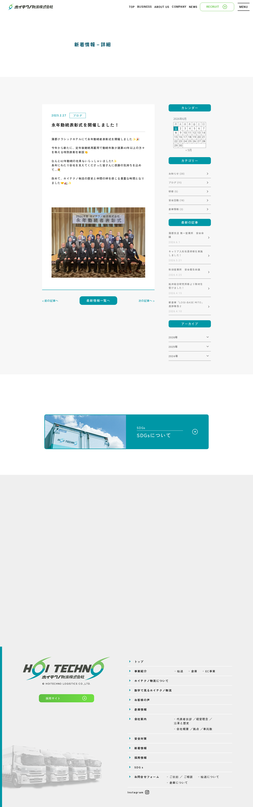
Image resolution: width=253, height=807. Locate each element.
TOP (132, 7)
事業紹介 (140, 671)
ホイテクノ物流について (151, 681)
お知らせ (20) (177, 173)
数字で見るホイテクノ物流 (153, 690)
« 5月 (189, 150)
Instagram (138, 792)
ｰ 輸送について (208, 777)
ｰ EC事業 (209, 671)
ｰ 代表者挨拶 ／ (193, 721)
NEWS (193, 7)
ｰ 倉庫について (177, 782)
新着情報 (140, 748)
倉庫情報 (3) (176, 209)
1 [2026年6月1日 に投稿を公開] (176, 129)
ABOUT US (161, 7)
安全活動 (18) (176, 200)
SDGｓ (139, 767)
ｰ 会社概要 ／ (193, 729)
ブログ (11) (175, 182)
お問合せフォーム (146, 777)
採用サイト (66, 698)
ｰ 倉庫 (192, 671)
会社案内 (140, 719)
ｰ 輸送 (178, 671)
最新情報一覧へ (98, 300)
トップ (139, 661)
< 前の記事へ (50, 301)
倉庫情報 (140, 709)
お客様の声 (142, 700)
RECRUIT (216, 6)
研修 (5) (173, 191)
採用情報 (140, 758)
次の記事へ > (146, 301)
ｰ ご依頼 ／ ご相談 (180, 777)
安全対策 (140, 738)
